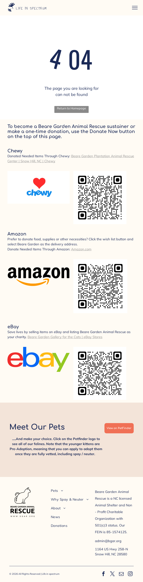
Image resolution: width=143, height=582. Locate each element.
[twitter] (112, 574)
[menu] (135, 7)
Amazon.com (81, 249)
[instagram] (130, 574)
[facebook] (103, 574)
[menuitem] (70, 490)
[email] (121, 574)
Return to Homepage (71, 108)
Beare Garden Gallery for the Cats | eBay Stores (65, 337)
